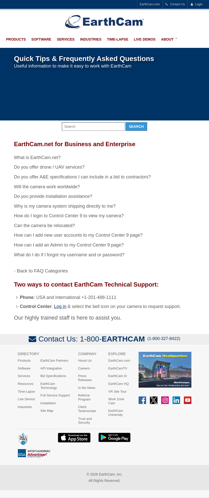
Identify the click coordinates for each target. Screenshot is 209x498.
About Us (85, 360)
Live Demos (144, 39)
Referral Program (84, 397)
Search (136, 127)
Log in (60, 306)
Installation (48, 403)
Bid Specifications (53, 376)
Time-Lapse (117, 39)
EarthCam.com (150, 4)
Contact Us (175, 4)
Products (16, 39)
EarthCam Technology (48, 386)
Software (41, 39)
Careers (84, 368)
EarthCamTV (117, 368)
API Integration (51, 368)
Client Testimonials (87, 409)
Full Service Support (55, 395)
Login (196, 4)
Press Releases (85, 378)
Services (66, 39)
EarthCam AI (117, 376)
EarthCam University (115, 413)
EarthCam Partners (54, 360)
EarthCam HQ (118, 384)
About (167, 39)
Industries (90, 39)
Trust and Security (85, 421)
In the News (87, 388)
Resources (25, 384)
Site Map (46, 411)
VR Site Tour (117, 391)
